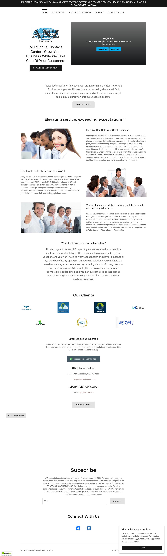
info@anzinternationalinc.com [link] (83, 379)
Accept (141, 548)
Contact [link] (99, 12)
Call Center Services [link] (80, 12)
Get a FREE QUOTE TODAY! (45, 68)
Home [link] (44, 12)
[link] (45, 35)
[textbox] (74, 501)
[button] (93, 393)
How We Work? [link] (58, 12)
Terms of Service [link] (116, 12)
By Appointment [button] (85, 392)
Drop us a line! (83, 405)
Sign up (117, 501)
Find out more (83, 105)
